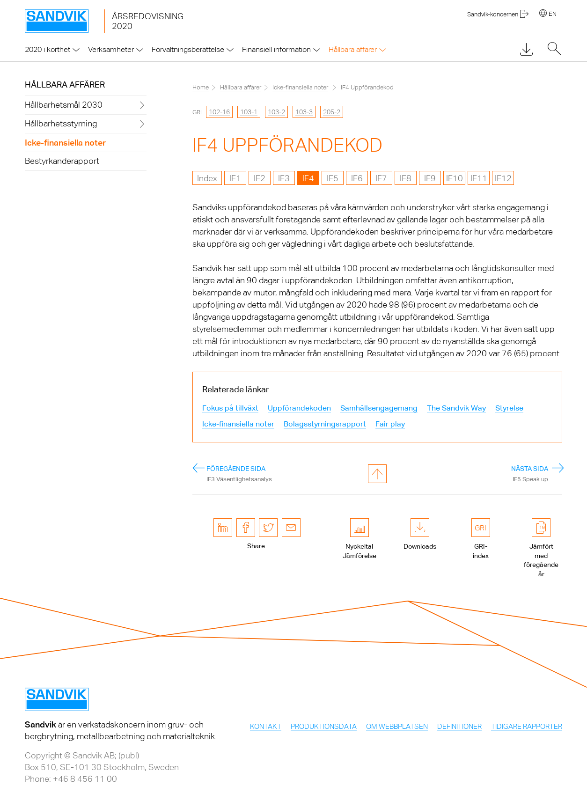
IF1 (235, 178)
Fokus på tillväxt (230, 408)
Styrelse (509, 408)
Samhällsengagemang (379, 408)
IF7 (381, 178)
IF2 (259, 178)
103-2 (276, 112)
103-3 (304, 112)
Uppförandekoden (299, 408)
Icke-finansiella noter (300, 87)
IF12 (503, 178)
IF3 (284, 178)
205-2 (331, 112)
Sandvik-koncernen (492, 14)
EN (553, 13)
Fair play (390, 423)
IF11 (478, 178)
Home (200, 87)
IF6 (357, 178)
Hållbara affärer (65, 84)
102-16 (219, 112)
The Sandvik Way (456, 408)
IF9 (430, 178)
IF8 (405, 178)
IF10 (454, 178)
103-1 (248, 112)
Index (207, 178)
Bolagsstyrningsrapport (325, 423)
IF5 (332, 178)
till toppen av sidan (377, 473)
